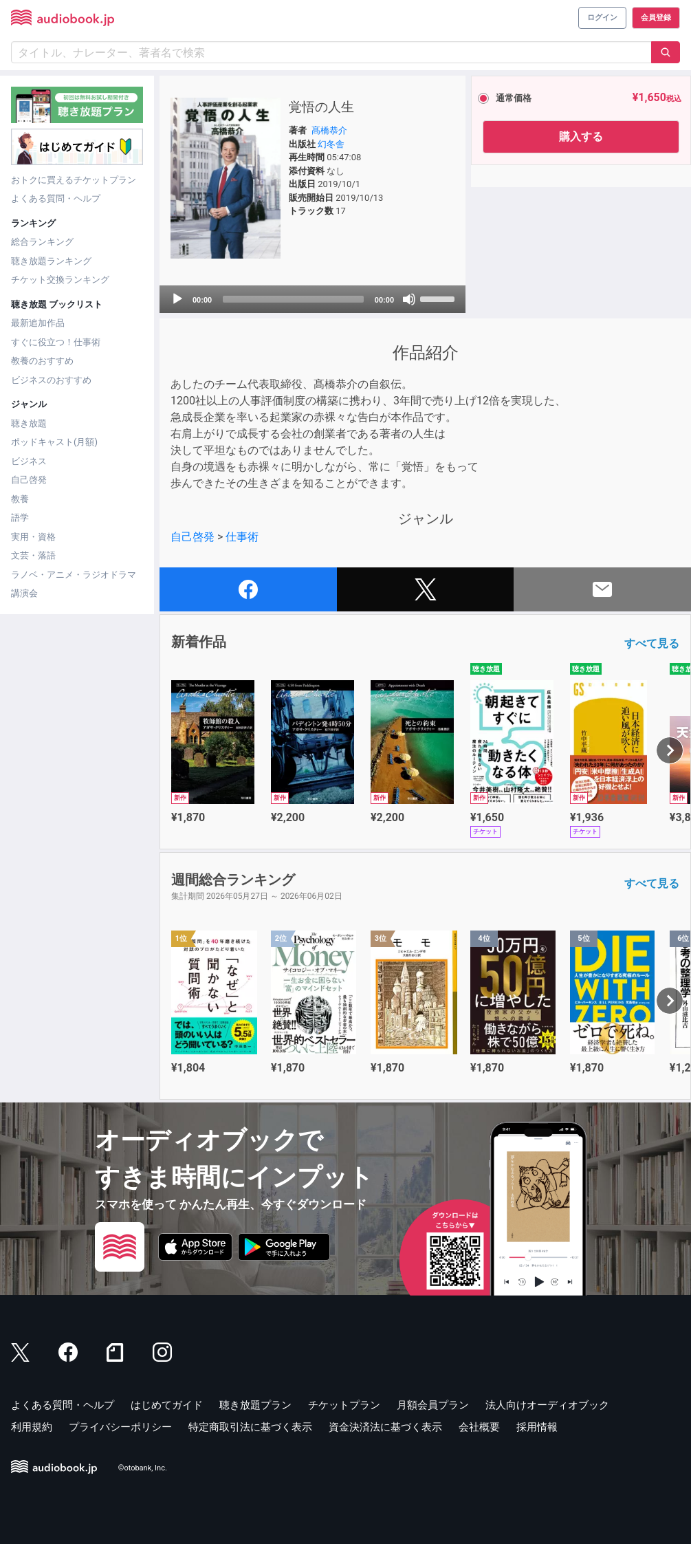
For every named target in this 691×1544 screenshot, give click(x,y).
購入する (581, 136)
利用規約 (31, 1427)
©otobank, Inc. (142, 1468)
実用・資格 (33, 537)
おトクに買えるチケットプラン (73, 180)
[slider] (293, 299)
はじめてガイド (167, 1405)
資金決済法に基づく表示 (385, 1427)
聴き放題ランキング (51, 261)
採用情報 (537, 1427)
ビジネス (29, 461)
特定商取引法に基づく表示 (250, 1427)
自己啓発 (29, 480)
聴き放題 (29, 423)
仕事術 (242, 536)
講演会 (24, 593)
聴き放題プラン (255, 1405)
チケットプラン (344, 1405)
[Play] (177, 299)
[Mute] (409, 299)
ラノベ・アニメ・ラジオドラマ (73, 574)
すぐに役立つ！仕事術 (55, 342)
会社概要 (479, 1427)
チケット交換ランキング (60, 279)
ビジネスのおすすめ (51, 380)
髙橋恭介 (329, 130)
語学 (20, 517)
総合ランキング (42, 242)
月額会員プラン (433, 1405)
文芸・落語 (33, 555)
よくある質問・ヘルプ (55, 198)
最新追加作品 (38, 323)
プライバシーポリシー (120, 1427)
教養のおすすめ (42, 361)
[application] (312, 299)
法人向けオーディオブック (547, 1405)
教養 (20, 499)
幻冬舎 (331, 144)
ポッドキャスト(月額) (54, 442)
